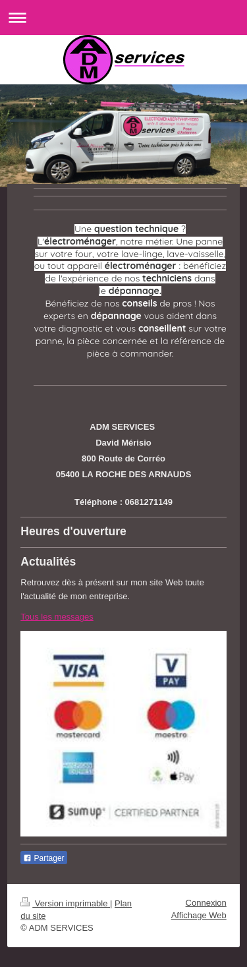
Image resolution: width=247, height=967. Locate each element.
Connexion (206, 903)
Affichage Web (199, 915)
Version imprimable (65, 903)
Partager (43, 858)
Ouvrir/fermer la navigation (123, 17)
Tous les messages (57, 617)
